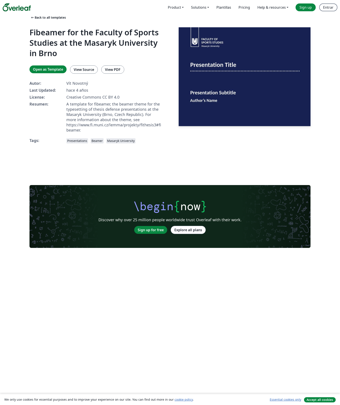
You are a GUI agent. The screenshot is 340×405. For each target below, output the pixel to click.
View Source (84, 69)
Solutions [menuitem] (198, 7)
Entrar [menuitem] (328, 7)
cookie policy (184, 399)
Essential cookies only (285, 399)
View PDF (113, 69)
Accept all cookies (320, 400)
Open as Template (48, 69)
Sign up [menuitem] (305, 7)
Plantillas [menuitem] (223, 7)
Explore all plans (188, 230)
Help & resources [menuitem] (271, 7)
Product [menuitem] (174, 7)
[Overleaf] (17, 7)
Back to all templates (48, 17)
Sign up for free (151, 230)
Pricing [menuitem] (244, 7)
